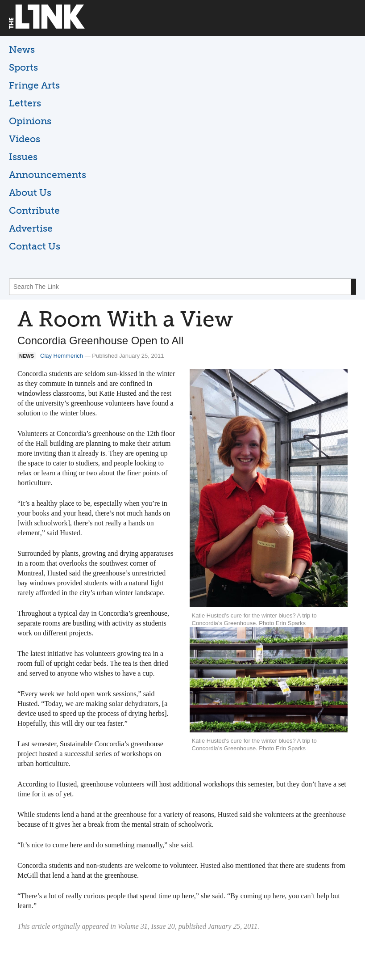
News (22, 49)
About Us (30, 192)
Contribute (34, 210)
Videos (24, 138)
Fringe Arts (34, 85)
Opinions (30, 121)
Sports (23, 67)
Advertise (31, 228)
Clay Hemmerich (61, 355)
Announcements (47, 174)
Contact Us (34, 246)
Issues (23, 156)
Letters (25, 103)
